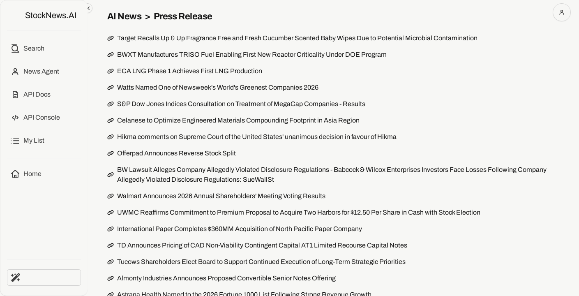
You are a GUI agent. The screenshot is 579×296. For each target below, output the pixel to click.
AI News (124, 16)
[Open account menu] (562, 12)
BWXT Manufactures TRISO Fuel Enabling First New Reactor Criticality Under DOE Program (252, 54)
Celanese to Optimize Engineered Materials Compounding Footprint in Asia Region (238, 120)
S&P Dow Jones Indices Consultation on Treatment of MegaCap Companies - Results (241, 103)
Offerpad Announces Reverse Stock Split (176, 153)
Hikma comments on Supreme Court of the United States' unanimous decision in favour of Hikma (257, 136)
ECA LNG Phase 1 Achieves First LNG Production (189, 70)
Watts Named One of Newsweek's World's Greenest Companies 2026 (217, 87)
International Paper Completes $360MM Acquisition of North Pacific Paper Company (239, 228)
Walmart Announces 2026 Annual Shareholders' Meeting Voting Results (221, 195)
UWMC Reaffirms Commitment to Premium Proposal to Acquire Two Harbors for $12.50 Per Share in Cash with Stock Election (298, 212)
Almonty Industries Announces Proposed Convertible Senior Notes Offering (226, 278)
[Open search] (27, 48)
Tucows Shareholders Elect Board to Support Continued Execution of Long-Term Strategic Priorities (261, 261)
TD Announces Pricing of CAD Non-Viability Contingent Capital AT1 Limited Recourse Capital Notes (262, 245)
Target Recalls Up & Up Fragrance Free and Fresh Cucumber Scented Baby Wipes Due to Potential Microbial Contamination (297, 38)
